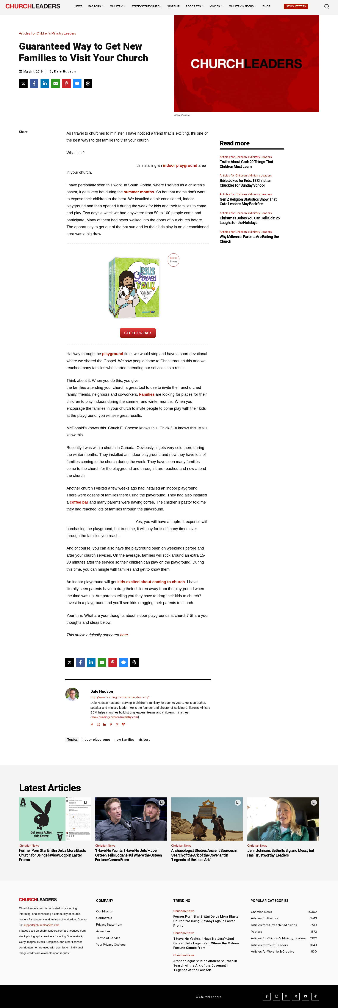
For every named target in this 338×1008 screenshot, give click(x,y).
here (124, 635)
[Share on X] (23, 83)
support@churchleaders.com (41, 925)
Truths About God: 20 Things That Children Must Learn (246, 164)
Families (147, 394)
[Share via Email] (55, 83)
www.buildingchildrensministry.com (114, 717)
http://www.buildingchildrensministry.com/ (120, 697)
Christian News (29, 845)
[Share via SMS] (77, 83)
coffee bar (79, 502)
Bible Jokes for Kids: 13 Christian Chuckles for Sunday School (245, 182)
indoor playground (179, 165)
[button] (326, 6)
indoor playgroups (96, 739)
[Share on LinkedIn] (45, 83)
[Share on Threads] (88, 83)
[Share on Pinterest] (66, 83)
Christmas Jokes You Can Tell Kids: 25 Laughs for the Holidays (250, 220)
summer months (139, 192)
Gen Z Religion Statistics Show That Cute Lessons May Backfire (248, 201)
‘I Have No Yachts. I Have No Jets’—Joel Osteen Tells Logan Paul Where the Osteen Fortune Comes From (128, 855)
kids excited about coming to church (151, 582)
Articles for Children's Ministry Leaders (48, 33)
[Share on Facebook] (34, 83)
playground (112, 354)
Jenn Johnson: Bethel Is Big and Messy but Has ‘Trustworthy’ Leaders (280, 852)
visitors (144, 739)
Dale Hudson (65, 71)
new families (124, 739)
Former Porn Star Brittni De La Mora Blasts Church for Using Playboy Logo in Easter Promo (52, 855)
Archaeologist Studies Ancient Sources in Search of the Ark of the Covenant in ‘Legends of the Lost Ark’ (204, 855)
